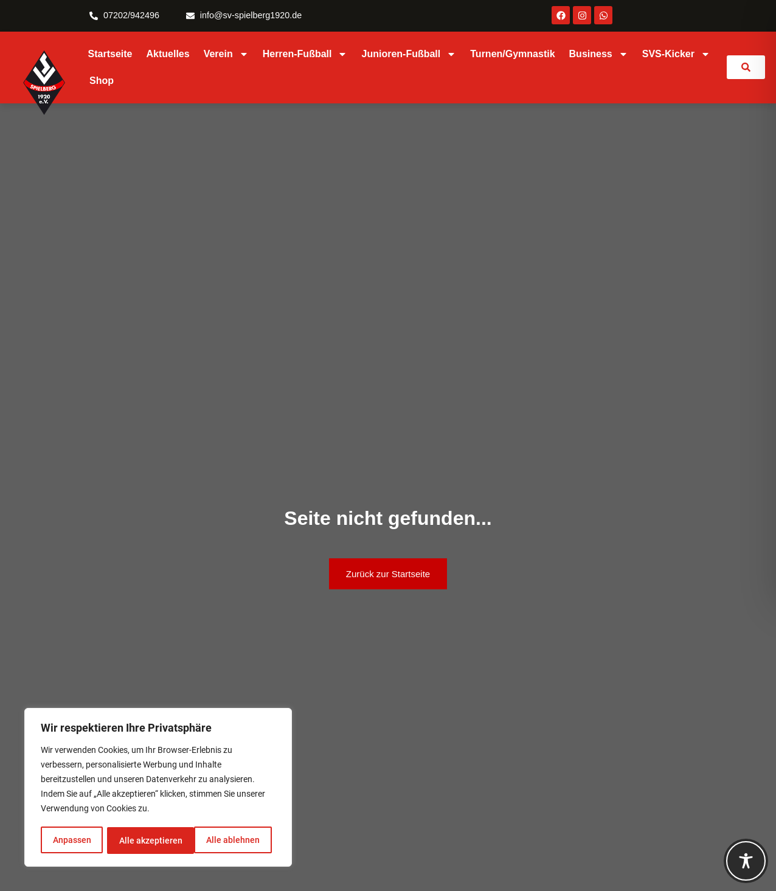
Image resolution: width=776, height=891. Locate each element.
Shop (101, 80)
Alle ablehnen (145, 840)
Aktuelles (168, 54)
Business (598, 54)
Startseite (110, 54)
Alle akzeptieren (232, 840)
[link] (746, 67)
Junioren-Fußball (408, 54)
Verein (226, 54)
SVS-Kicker (676, 54)
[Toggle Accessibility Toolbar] (746, 861)
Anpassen (71, 840)
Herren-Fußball (305, 54)
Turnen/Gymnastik (512, 54)
